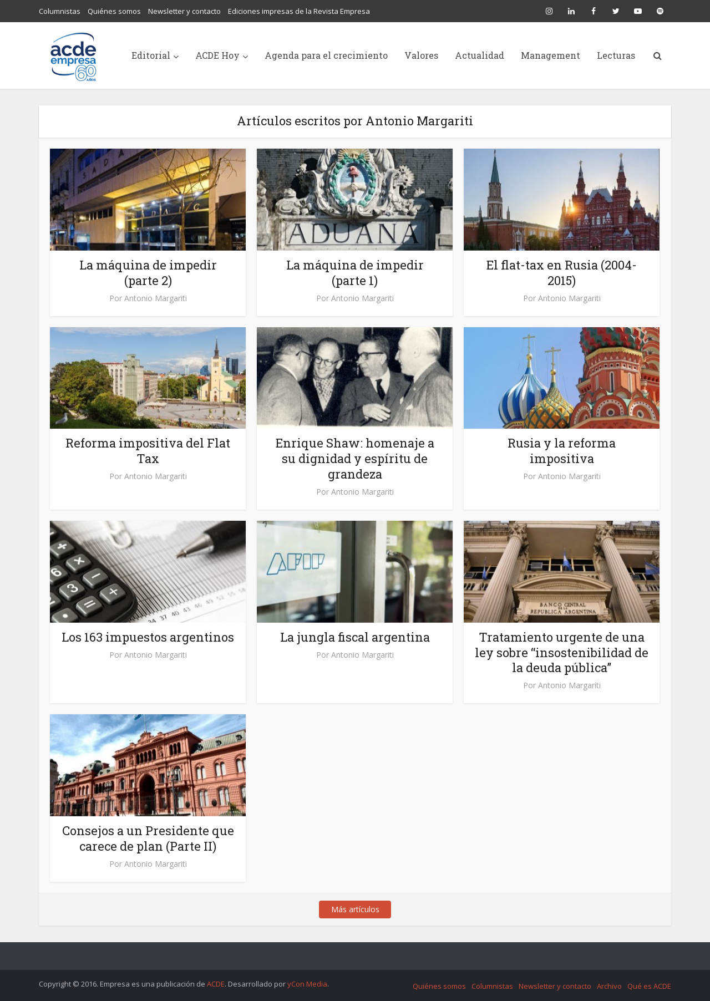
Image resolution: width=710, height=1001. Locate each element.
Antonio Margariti (155, 298)
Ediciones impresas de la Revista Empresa (299, 11)
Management (550, 55)
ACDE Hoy (217, 55)
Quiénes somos (114, 11)
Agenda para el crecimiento (326, 55)
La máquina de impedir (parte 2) (148, 272)
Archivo (609, 986)
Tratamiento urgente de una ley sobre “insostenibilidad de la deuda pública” (561, 652)
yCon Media (307, 984)
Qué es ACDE (649, 986)
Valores (421, 55)
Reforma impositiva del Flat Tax (147, 450)
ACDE (216, 984)
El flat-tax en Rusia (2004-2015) (561, 272)
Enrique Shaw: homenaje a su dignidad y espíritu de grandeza (355, 458)
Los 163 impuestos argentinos (148, 637)
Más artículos (355, 909)
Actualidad (479, 55)
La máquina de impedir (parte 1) (355, 272)
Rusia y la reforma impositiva (562, 450)
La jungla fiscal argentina (355, 637)
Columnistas (59, 11)
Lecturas (616, 55)
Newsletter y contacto (184, 11)
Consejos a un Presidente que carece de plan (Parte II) (148, 838)
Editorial (150, 55)
